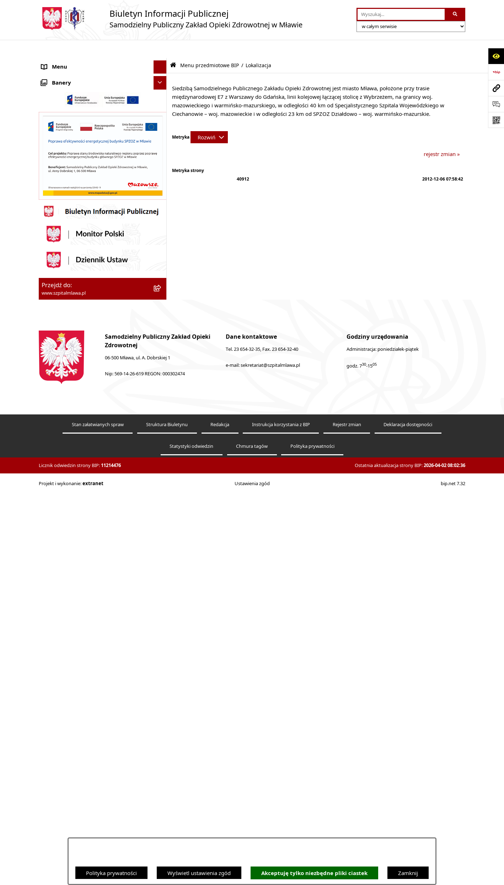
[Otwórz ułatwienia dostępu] (496, 56)
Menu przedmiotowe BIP (72, 268)
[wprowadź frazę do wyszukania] (401, 14)
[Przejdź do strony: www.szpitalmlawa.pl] (496, 88)
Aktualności (56, 62)
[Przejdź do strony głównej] (170, 18)
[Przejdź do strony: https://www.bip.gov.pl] (496, 72)
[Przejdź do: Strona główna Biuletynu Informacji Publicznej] (173, 47)
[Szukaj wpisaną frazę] (455, 14)
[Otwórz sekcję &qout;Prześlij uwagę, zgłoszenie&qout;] (496, 104)
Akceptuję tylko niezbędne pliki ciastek (314, 873)
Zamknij (408, 872)
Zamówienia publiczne (69, 499)
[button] (161, 75)
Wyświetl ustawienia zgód (199, 872)
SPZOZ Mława (59, 75)
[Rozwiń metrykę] (209, 119)
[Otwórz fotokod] (496, 120)
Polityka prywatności (111, 872)
